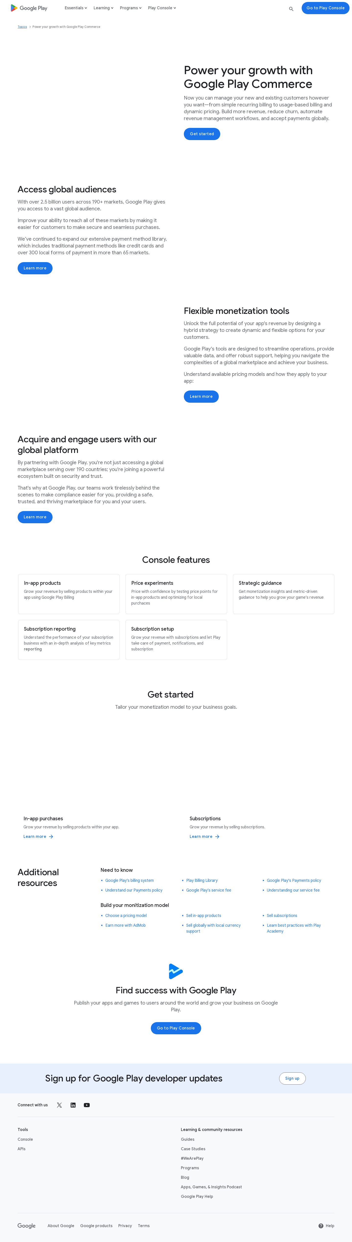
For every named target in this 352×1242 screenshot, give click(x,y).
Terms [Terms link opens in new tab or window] (144, 1225)
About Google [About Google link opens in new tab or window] (61, 1225)
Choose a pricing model (126, 915)
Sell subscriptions (282, 915)
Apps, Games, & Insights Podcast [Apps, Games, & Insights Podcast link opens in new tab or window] (211, 1186)
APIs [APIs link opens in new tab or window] (21, 1148)
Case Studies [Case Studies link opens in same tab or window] (193, 1148)
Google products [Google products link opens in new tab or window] (96, 1225)
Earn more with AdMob (125, 925)
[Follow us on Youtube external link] (87, 1105)
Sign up (292, 1078)
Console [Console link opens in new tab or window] (25, 1139)
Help (326, 1226)
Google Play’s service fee (208, 890)
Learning (104, 8)
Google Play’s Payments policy (294, 880)
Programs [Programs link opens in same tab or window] (190, 1167)
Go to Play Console (176, 1028)
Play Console (162, 8)
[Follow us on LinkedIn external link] (73, 1105)
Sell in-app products (203, 915)
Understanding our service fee (293, 890)
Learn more (35, 268)
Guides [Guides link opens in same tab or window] (187, 1139)
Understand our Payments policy (133, 890)
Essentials (76, 8)
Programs (131, 8)
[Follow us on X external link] (59, 1105)
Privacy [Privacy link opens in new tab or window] (125, 1225)
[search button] (291, 10)
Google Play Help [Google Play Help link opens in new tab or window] (197, 1196)
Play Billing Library (202, 880)
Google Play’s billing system (129, 880)
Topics (22, 27)
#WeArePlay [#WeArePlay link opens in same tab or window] (192, 1158)
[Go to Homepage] (29, 8)
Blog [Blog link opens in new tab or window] (185, 1177)
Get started (202, 134)
